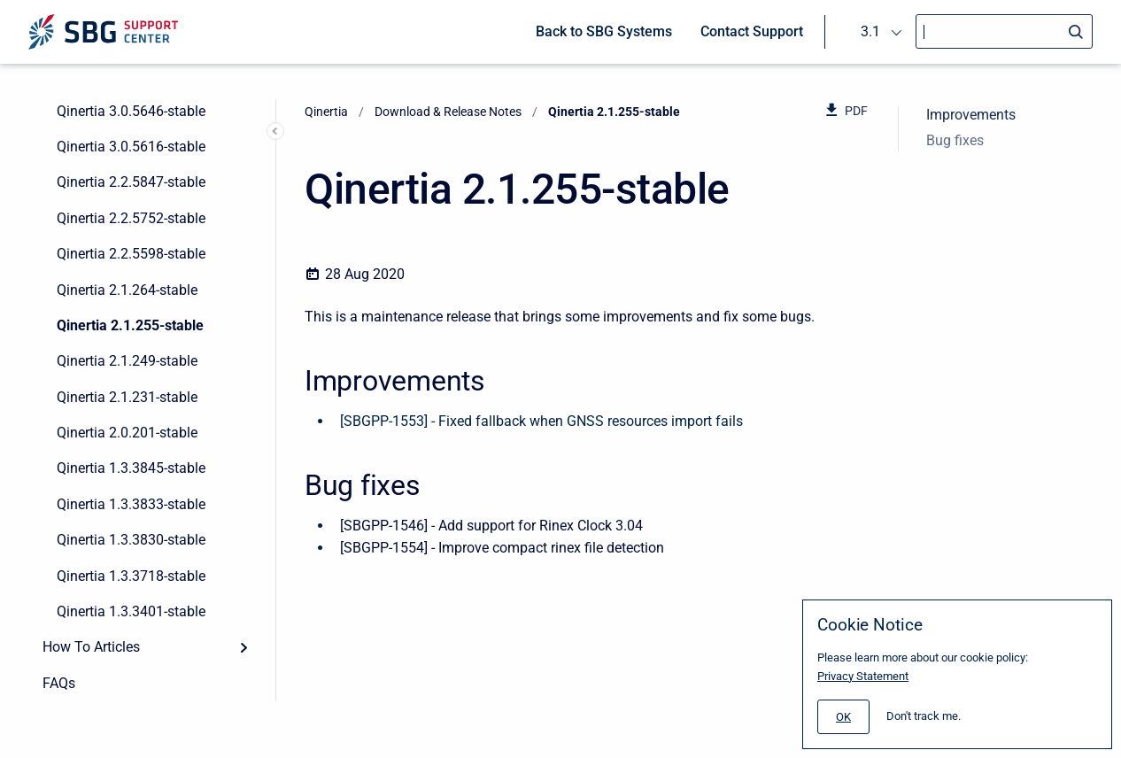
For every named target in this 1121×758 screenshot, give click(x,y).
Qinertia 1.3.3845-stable (131, 468)
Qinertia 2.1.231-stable (127, 397)
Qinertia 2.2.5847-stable (131, 182)
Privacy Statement (862, 676)
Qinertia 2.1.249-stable (127, 360)
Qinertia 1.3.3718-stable (131, 576)
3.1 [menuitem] (870, 31)
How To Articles (91, 646)
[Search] (1004, 31)
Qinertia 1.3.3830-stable (131, 539)
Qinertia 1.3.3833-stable (131, 504)
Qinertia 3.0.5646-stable (131, 111)
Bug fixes (955, 140)
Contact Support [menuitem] (751, 31)
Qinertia (326, 111)
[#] (843, 717)
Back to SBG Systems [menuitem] (604, 31)
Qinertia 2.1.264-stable (127, 290)
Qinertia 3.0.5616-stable (131, 146)
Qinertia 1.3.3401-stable (131, 611)
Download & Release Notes (448, 111)
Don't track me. (923, 716)
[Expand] (243, 647)
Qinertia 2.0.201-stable (127, 432)
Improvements (971, 114)
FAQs (59, 683)
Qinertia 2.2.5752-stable (131, 218)
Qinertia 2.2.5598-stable (131, 253)
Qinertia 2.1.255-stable (130, 325)
